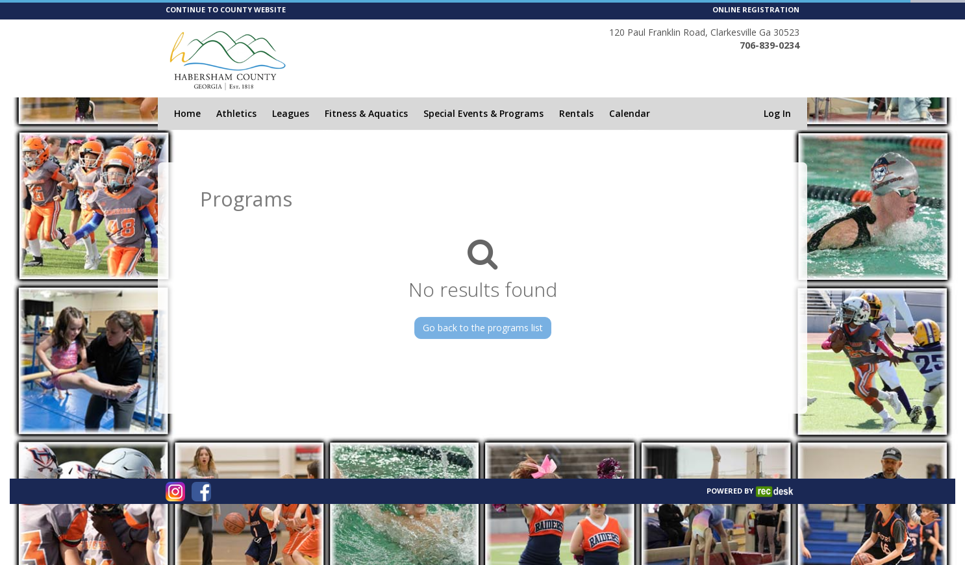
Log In (777, 113)
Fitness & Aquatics (366, 113)
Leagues (290, 113)
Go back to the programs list (483, 327)
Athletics (236, 113)
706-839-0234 (769, 45)
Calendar (629, 113)
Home (187, 113)
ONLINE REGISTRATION (755, 9)
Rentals (576, 113)
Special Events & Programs (483, 113)
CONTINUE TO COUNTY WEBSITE (226, 9)
